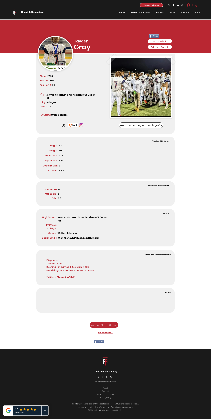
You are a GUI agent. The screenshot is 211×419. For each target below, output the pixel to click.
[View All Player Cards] (104, 325)
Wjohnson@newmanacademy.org (78, 238)
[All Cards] (160, 41)
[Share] (99, 341)
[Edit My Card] (160, 47)
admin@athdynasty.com (105, 381)
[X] (169, 5)
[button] (151, 5)
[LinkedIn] (177, 5)
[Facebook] (173, 5)
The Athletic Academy (33, 12)
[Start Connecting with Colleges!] (141, 125)
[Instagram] (182, 5)
